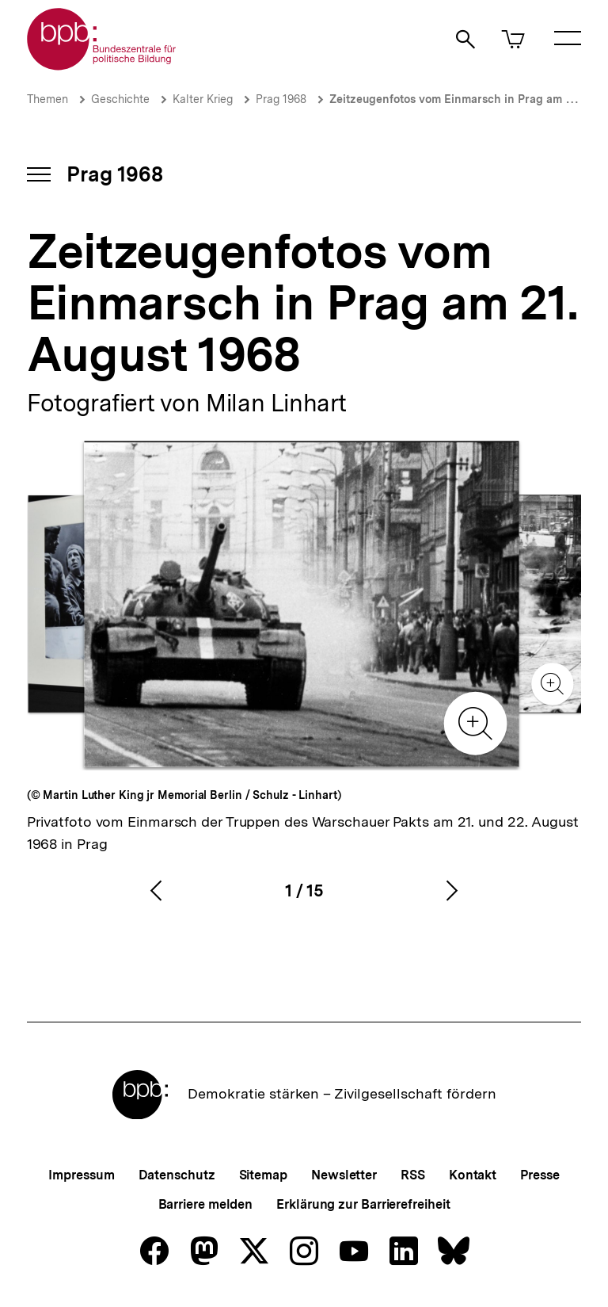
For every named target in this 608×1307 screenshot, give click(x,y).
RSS (413, 1175)
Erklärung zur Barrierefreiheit (363, 1204)
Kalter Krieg (203, 99)
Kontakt (472, 1175)
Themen (47, 99)
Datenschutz (177, 1175)
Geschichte (120, 99)
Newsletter (344, 1175)
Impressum (81, 1175)
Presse (539, 1175)
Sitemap (263, 1175)
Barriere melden (205, 1204)
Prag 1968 (281, 99)
